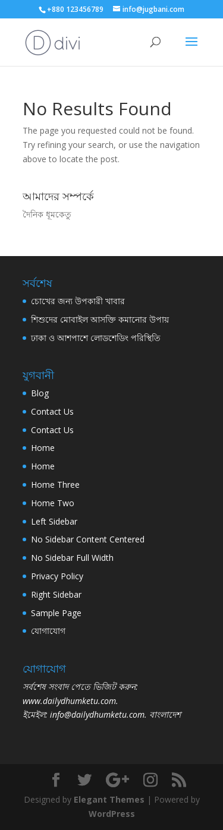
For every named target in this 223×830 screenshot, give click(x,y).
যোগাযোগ (48, 630)
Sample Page (56, 612)
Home (43, 447)
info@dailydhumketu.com (97, 714)
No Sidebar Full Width (72, 557)
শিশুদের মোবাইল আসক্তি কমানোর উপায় (100, 319)
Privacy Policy (57, 576)
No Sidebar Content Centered (88, 539)
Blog (40, 393)
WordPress (112, 813)
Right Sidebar (56, 594)
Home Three (55, 484)
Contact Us (52, 411)
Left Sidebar (54, 521)
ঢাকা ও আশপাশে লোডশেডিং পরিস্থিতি (96, 337)
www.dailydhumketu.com (69, 700)
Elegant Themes (109, 799)
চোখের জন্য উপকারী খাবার (78, 301)
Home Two (52, 503)
